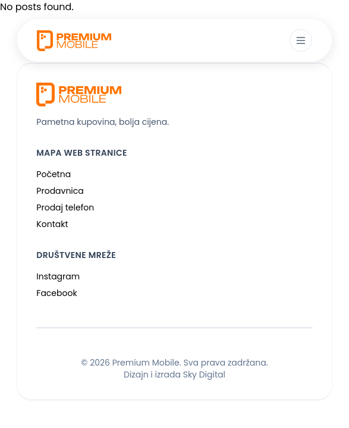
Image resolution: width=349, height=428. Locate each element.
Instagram (58, 276)
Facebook (56, 293)
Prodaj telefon (65, 207)
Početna (53, 174)
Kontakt (52, 224)
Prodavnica (59, 191)
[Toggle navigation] (301, 40)
